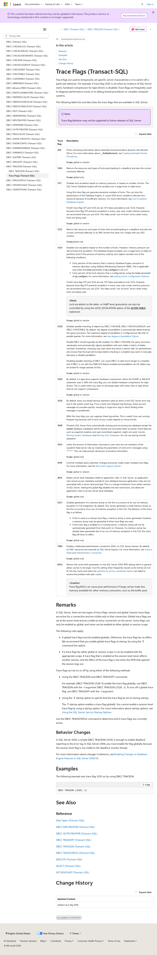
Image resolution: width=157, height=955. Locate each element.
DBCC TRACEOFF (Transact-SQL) (73, 839)
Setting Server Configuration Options (131, 276)
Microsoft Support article (108, 465)
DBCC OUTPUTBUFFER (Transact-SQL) (76, 833)
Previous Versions (28, 940)
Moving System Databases (79, 435)
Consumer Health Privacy (90, 940)
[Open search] (142, 4)
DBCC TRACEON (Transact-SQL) (103, 29)
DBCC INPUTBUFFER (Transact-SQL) (75, 826)
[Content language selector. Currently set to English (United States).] (18, 933)
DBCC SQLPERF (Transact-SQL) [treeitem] (21, 157)
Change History (66, 63)
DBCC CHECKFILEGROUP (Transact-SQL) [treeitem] (25, 64)
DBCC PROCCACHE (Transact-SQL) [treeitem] (23, 134)
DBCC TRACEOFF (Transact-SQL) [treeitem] (21, 161)
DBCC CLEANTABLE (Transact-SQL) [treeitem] (23, 78)
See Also (63, 59)
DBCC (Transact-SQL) (74, 29)
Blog (42, 940)
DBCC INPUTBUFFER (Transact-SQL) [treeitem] (23, 120)
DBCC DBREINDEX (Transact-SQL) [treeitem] (22, 83)
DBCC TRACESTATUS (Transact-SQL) (75, 852)
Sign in (150, 4)
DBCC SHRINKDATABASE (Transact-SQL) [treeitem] (25, 148)
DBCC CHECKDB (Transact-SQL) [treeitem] (21, 60)
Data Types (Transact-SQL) (70, 820)
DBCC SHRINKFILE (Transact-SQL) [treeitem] (22, 152)
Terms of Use (114, 940)
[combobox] (26, 35)
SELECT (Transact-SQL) (68, 865)
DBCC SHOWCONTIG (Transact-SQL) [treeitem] (24, 143)
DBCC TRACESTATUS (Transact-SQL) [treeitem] (23, 180)
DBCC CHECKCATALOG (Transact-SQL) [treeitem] (24, 50)
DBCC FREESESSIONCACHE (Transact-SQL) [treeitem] (26, 101)
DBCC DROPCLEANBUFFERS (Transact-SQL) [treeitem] (27, 92)
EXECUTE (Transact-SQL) (69, 859)
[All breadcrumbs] (58, 29)
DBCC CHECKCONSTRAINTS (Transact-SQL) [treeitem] (27, 55)
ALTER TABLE (138, 308)
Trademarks (129, 940)
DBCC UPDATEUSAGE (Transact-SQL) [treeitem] (24, 184)
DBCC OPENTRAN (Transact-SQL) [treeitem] (22, 124)
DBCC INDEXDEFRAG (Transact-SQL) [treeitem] (23, 115)
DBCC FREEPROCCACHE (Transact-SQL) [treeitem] (25, 97)
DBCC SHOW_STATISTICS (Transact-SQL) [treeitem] (26, 138)
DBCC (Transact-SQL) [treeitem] (16, 41)
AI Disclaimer (10, 940)
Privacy (68, 940)
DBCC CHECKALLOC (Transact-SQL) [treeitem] (23, 46)
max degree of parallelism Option (123, 336)
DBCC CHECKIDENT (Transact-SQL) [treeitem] (23, 69)
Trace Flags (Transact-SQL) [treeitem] (22, 175)
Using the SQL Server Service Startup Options (86, 712)
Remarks (63, 51)
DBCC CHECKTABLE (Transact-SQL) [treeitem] (23, 74)
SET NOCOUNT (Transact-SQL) (72, 872)
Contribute (56, 940)
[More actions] (150, 29)
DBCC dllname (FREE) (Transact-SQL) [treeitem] (23, 87)
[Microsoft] (6, 4)
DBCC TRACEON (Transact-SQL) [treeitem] (24, 171)
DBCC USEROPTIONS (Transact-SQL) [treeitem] (24, 189)
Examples (63, 55)
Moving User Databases (108, 435)
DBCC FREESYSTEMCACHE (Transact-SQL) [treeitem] (26, 106)
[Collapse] (45, 29)
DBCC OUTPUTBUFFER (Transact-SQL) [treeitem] (24, 129)
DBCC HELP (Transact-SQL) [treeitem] (19, 111)
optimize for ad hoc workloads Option (115, 570)
